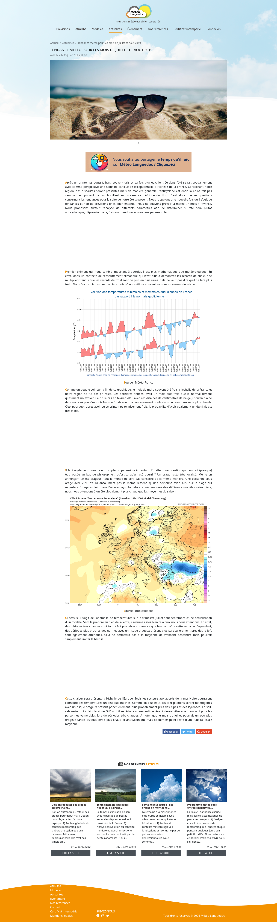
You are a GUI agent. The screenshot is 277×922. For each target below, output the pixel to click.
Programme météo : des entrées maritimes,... (202, 806)
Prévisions (63, 29)
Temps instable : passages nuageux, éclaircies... (113, 806)
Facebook (171, 731)
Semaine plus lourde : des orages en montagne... (157, 806)
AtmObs (80, 29)
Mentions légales (61, 916)
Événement (134, 29)
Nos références (158, 29)
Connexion (214, 29)
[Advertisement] (138, 242)
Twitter (188, 731)
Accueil (54, 43)
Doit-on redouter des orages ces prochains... (69, 806)
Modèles (97, 29)
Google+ (203, 731)
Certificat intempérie (187, 29)
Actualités (115, 29)
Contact (55, 907)
